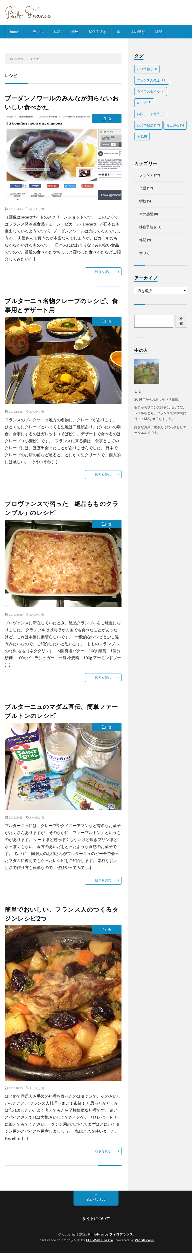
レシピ (34, 208)
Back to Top (96, 1199)
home (14, 31)
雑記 (158, 31)
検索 (181, 320)
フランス (36, 31)
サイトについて (96, 1218)
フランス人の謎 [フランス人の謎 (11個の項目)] (151, 80)
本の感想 (138, 31)
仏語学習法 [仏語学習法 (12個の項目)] (148, 125)
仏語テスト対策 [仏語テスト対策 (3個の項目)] (150, 114)
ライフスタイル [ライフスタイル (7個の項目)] (150, 91)
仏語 (57, 31)
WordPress (144, 1240)
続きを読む (103, 272)
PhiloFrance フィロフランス (110, 1234)
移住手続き (97, 31)
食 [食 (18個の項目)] (142, 136)
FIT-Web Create (99, 1240)
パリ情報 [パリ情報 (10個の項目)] (147, 69)
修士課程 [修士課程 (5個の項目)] (175, 125)
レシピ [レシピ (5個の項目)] (144, 103)
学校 (74, 31)
